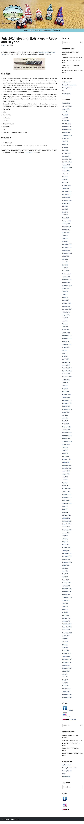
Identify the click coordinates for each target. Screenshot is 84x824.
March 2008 (65, 652)
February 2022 (66, 221)
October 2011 (66, 528)
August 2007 (66, 673)
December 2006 (66, 697)
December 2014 (66, 434)
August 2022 (66, 203)
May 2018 (65, 325)
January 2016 (66, 398)
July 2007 (65, 676)
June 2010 (65, 573)
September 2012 (67, 505)
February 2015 (66, 428)
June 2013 (65, 481)
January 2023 (66, 189)
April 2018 (65, 328)
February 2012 (66, 517)
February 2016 (66, 395)
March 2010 (65, 582)
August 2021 (66, 233)
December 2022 (66, 192)
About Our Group (35, 30)
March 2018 (65, 330)
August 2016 (66, 381)
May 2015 (65, 422)
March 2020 (65, 271)
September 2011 (67, 531)
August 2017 (66, 348)
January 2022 (66, 224)
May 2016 (65, 390)
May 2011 (65, 543)
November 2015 (66, 404)
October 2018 (66, 313)
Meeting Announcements (69, 85)
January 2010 (66, 587)
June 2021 (65, 239)
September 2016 (67, 378)
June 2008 (65, 644)
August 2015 (66, 413)
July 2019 (65, 292)
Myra (4, 45)
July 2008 (65, 641)
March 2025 (65, 121)
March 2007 (65, 688)
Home (26, 30)
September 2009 (67, 599)
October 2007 (66, 667)
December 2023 (66, 159)
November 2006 (66, 700)
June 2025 (65, 112)
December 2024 (66, 127)
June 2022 (65, 209)
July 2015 (65, 416)
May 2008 (65, 647)
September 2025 (67, 106)
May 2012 (65, 511)
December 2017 (66, 336)
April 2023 (65, 180)
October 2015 (66, 407)
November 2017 (66, 339)
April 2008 (65, 650)
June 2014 (65, 452)
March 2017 (65, 360)
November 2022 (66, 195)
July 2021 (65, 236)
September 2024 (67, 135)
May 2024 (65, 144)
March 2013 (65, 487)
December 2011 (66, 522)
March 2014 (65, 458)
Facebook (67, 712)
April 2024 (65, 147)
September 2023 (67, 168)
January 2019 (66, 307)
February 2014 (66, 460)
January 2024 (66, 156)
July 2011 (65, 537)
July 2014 (65, 449)
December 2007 (66, 661)
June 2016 (65, 387)
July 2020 (65, 260)
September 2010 (67, 564)
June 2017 (65, 354)
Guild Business (66, 82)
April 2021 (65, 242)
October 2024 (66, 133)
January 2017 (66, 366)
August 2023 (66, 171)
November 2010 (66, 558)
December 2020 (66, 245)
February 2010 (66, 585)
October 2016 (66, 375)
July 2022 (65, 206)
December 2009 (66, 590)
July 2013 (65, 478)
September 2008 (67, 635)
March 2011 (65, 546)
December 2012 (66, 496)
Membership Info (46, 30)
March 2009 (65, 617)
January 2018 (66, 333)
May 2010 (65, 576)
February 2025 (66, 124)
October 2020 (66, 251)
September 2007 (67, 670)
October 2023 (66, 165)
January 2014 (66, 463)
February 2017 (66, 363)
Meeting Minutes (67, 88)
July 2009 (65, 605)
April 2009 (65, 614)
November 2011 (66, 525)
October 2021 (66, 230)
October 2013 (66, 472)
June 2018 (65, 322)
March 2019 (65, 301)
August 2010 (66, 567)
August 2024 (66, 138)
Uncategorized (66, 94)
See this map (33, 152)
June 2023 (65, 174)
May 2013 (65, 484)
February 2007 (66, 691)
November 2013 (66, 469)
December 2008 (66, 626)
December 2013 (66, 466)
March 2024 (65, 150)
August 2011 (66, 534)
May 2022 (65, 212)
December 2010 (66, 555)
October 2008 (66, 632)
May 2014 (65, 455)
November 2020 (66, 248)
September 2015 (67, 410)
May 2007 (65, 682)
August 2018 (66, 316)
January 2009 (66, 623)
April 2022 (65, 215)
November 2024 (66, 130)
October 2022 (66, 198)
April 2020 (65, 268)
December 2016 (66, 369)
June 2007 (65, 679)
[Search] (70, 42)
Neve (2, 822)
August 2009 (66, 602)
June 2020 (65, 263)
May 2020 (65, 266)
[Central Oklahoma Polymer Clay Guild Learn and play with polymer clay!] (13, 15)
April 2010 (65, 579)
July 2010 (65, 570)
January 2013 (66, 493)
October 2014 (66, 440)
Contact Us (56, 30)
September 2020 (67, 254)
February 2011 (66, 549)
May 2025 (65, 115)
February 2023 (66, 186)
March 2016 (65, 393)
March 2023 (65, 183)
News (64, 91)
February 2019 (66, 304)
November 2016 (66, 372)
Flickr (66, 719)
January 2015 (66, 431)
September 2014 (67, 443)
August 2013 (66, 475)
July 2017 (65, 351)
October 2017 (66, 342)
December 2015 (66, 401)
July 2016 (65, 384)
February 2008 (66, 655)
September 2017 (67, 345)
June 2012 (65, 508)
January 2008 (66, 658)
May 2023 (65, 177)
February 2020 (66, 274)
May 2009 (65, 611)
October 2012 (66, 502)
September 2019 (67, 286)
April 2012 (65, 514)
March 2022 (65, 218)
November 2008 (66, 629)
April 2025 (65, 118)
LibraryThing (69, 722)
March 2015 (65, 425)
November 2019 (66, 280)
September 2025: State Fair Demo (72, 57)
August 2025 (66, 109)
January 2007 (66, 694)
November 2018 (66, 310)
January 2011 (66, 552)
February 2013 (66, 490)
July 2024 (65, 141)
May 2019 (65, 298)
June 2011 (65, 540)
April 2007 (65, 685)
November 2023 (66, 162)
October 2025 (66, 103)
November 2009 (66, 593)
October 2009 (66, 596)
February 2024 (66, 153)
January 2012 (66, 520)
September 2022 (67, 201)
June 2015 (65, 419)
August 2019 (66, 289)
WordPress (15, 822)
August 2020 (66, 257)
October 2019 (66, 283)
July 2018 (65, 319)
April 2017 (65, 357)
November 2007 (66, 664)
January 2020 (66, 277)
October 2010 (66, 561)
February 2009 (66, 620)
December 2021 (66, 227)
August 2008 (66, 638)
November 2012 (66, 499)
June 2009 (65, 608)
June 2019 (65, 295)
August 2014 (66, 446)
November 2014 (66, 437)
